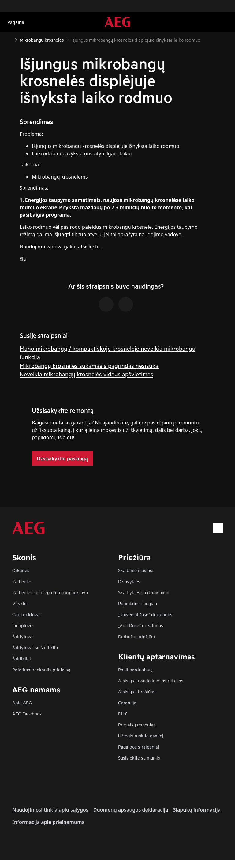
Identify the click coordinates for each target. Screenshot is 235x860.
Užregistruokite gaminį (140, 735)
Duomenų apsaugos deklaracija (130, 809)
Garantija (127, 702)
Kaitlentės (22, 581)
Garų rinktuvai (26, 614)
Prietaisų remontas (137, 724)
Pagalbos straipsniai (138, 746)
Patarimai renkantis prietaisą (41, 669)
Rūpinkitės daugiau (137, 603)
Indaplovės (23, 625)
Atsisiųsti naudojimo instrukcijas (150, 680)
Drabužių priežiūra (136, 636)
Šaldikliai (21, 658)
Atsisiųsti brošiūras (137, 691)
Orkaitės (20, 570)
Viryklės (20, 603)
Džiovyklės (129, 581)
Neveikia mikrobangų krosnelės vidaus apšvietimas (86, 374)
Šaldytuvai (23, 636)
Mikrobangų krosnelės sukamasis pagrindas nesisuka (89, 365)
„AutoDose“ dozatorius (140, 625)
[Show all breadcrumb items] (9, 39)
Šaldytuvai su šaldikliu (35, 647)
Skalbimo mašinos (136, 570)
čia (23, 258)
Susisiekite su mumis (139, 757)
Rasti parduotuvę (135, 669)
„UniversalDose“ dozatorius (145, 614)
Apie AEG (22, 702)
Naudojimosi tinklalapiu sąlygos (50, 809)
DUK (122, 713)
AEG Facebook (27, 713)
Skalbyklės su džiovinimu (143, 592)
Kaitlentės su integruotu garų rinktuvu (50, 592)
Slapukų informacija (197, 809)
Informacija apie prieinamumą (48, 822)
